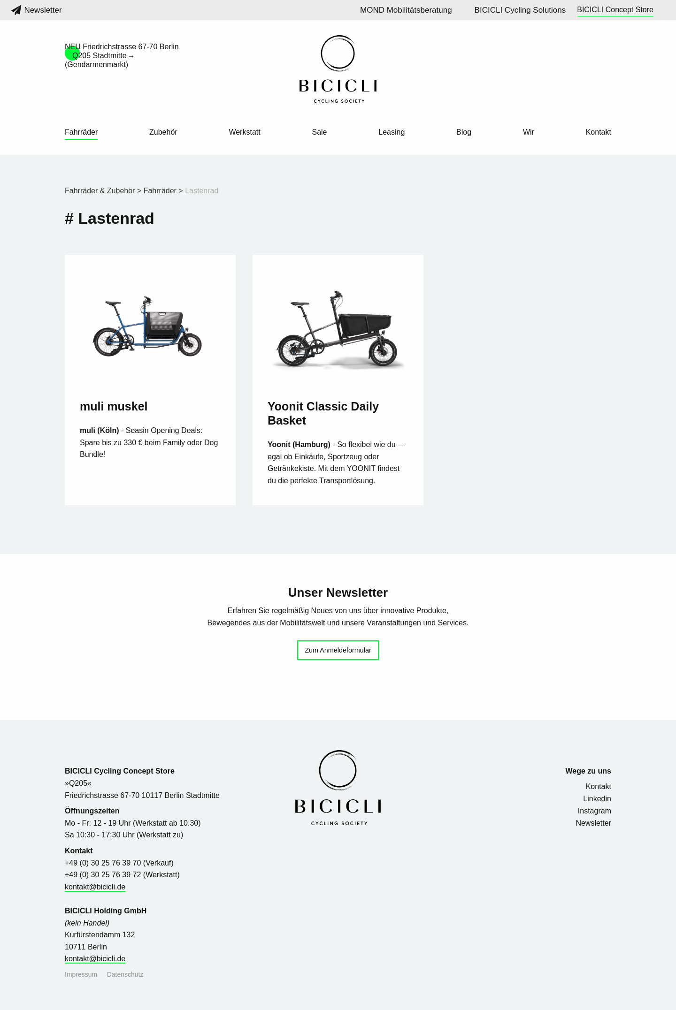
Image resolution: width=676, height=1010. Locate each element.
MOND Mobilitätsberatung (406, 10)
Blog (463, 132)
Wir (528, 132)
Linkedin (597, 799)
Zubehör (163, 132)
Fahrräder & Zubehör (100, 191)
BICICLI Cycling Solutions (520, 10)
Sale (319, 132)
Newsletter (36, 10)
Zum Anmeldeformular (338, 650)
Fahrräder (81, 132)
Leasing (391, 132)
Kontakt (598, 132)
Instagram (594, 811)
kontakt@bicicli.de (95, 887)
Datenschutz (125, 974)
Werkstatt (244, 132)
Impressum (81, 974)
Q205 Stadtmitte (99, 56)
